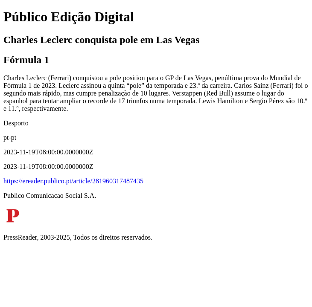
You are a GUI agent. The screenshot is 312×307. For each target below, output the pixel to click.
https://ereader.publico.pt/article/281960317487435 (73, 181)
